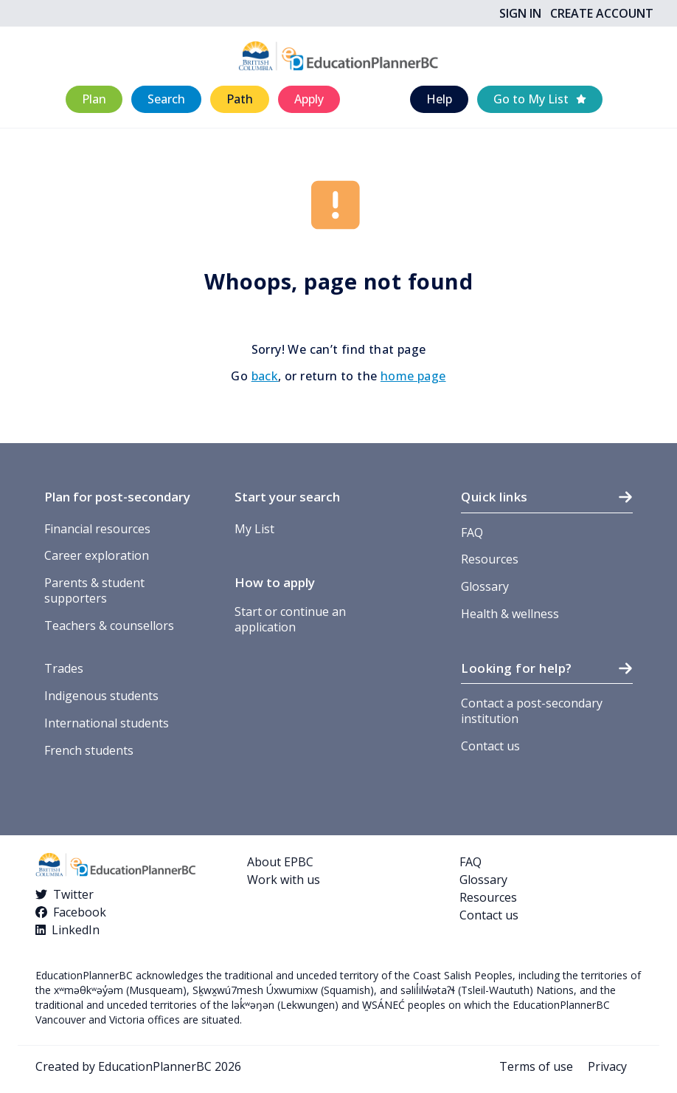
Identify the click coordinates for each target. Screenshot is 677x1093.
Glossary (485, 586)
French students (88, 750)
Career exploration (96, 555)
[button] (94, 99)
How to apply (275, 582)
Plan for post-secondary (117, 496)
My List (254, 529)
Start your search (287, 496)
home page (413, 376)
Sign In (520, 13)
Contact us (490, 746)
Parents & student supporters (94, 590)
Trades (63, 668)
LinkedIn (76, 930)
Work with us (283, 879)
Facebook (79, 912)
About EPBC (280, 862)
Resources (489, 559)
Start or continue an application (290, 619)
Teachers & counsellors (109, 625)
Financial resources (97, 529)
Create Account (601, 13)
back (265, 376)
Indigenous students (101, 696)
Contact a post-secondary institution (532, 711)
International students (106, 723)
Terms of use (536, 1066)
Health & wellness (510, 614)
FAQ (472, 532)
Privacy (607, 1066)
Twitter (73, 894)
